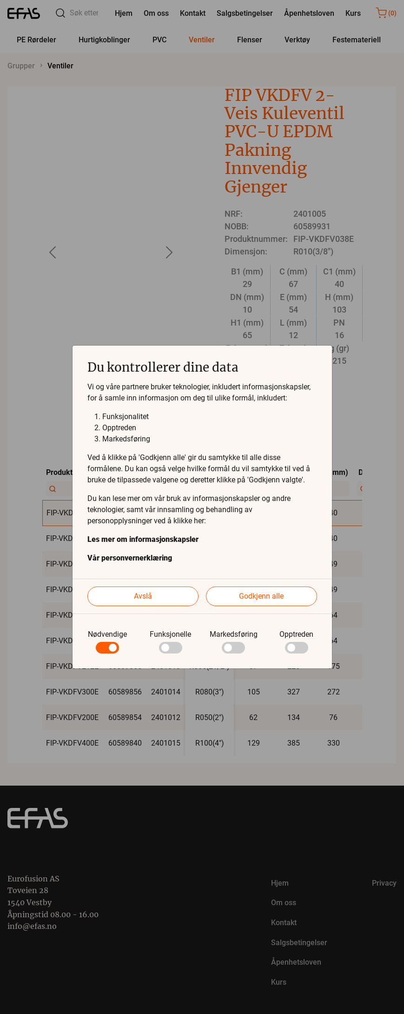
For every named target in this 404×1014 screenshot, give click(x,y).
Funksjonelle (170, 634)
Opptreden (296, 634)
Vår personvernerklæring (129, 558)
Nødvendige (107, 634)
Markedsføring (234, 634)
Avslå (143, 596)
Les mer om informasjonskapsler (143, 539)
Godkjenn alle (261, 596)
